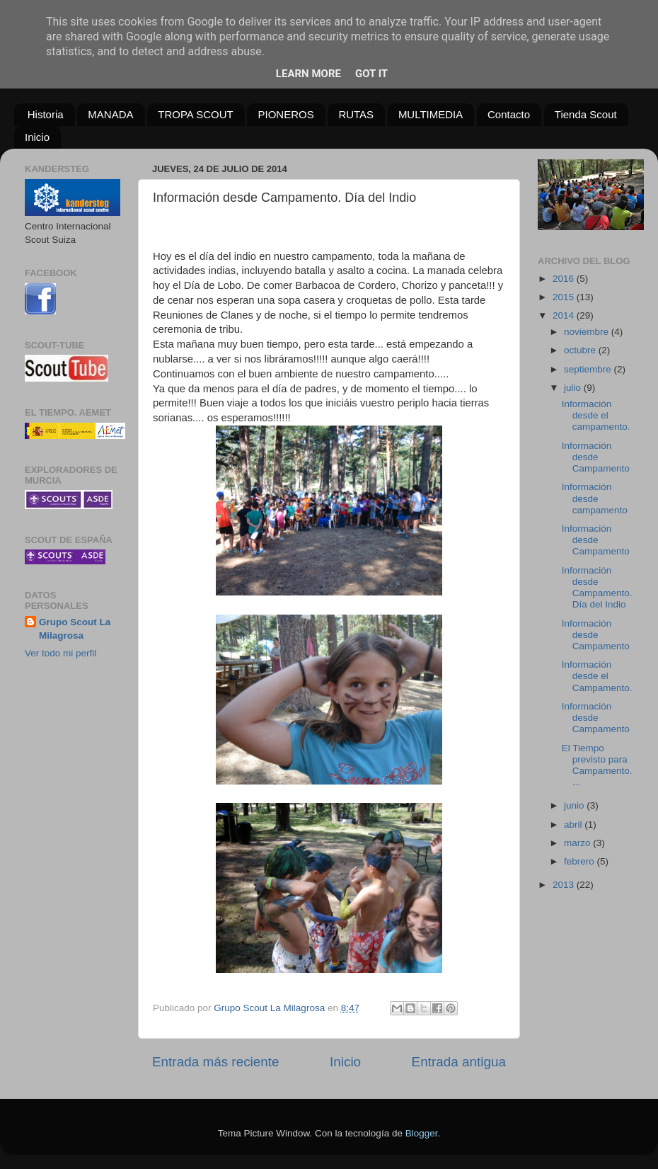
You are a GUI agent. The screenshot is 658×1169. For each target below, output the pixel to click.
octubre (581, 350)
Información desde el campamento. (596, 415)
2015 (565, 297)
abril (574, 824)
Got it (371, 73)
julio (574, 387)
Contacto (508, 114)
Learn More (308, 73)
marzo (578, 843)
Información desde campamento (595, 498)
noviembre (587, 331)
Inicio (37, 137)
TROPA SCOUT (195, 114)
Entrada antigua (459, 1061)
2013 (565, 884)
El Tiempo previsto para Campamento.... (597, 765)
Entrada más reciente (215, 1061)
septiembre (589, 369)
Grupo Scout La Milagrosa (74, 629)
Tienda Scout (586, 114)
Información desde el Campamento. (597, 675)
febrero (580, 861)
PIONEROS (285, 114)
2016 (565, 278)
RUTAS (356, 114)
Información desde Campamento (596, 457)
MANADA (110, 114)
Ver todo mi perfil (60, 653)
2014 (565, 315)
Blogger (421, 1133)
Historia (46, 114)
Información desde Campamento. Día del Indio (597, 587)
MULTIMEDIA (430, 114)
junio (575, 805)
